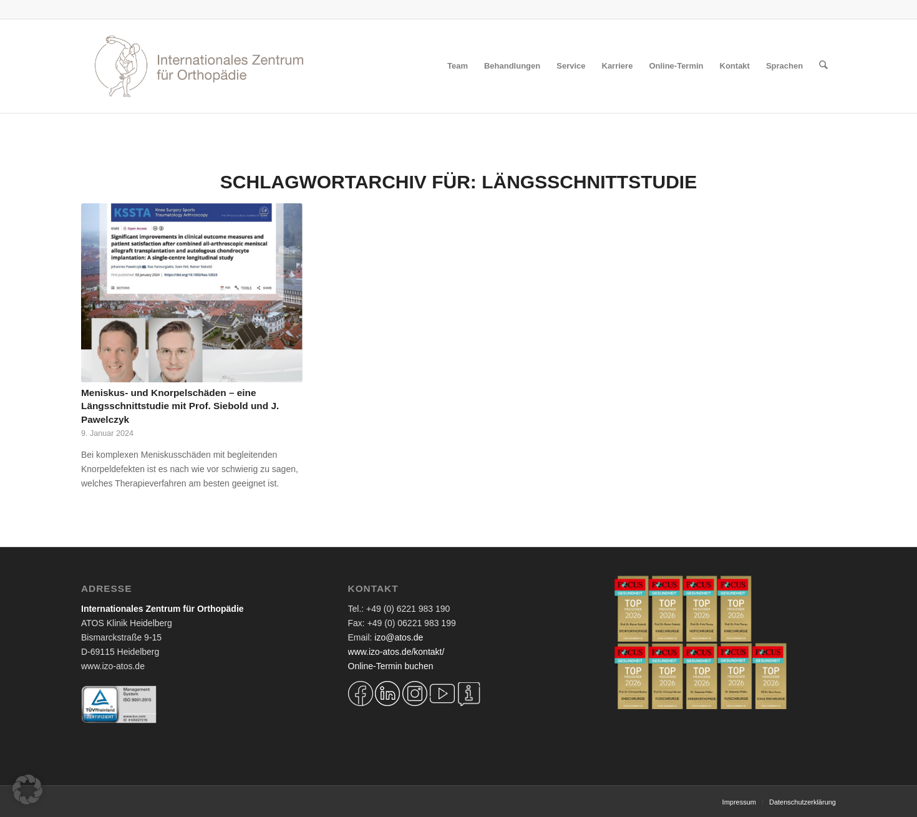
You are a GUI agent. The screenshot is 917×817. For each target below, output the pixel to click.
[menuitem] (458, 66)
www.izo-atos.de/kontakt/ (396, 652)
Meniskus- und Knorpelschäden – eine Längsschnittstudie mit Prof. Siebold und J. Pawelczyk (180, 406)
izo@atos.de (398, 637)
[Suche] (824, 66)
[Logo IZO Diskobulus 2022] (199, 66)
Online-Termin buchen (391, 666)
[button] (27, 789)
